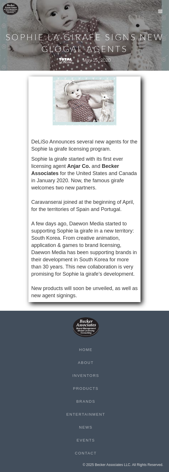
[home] (14, 9)
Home (86, 350)
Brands (85, 401)
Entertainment (85, 414)
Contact (86, 453)
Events (85, 440)
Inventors (85, 375)
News (86, 427)
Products (86, 388)
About (86, 362)
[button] (160, 11)
